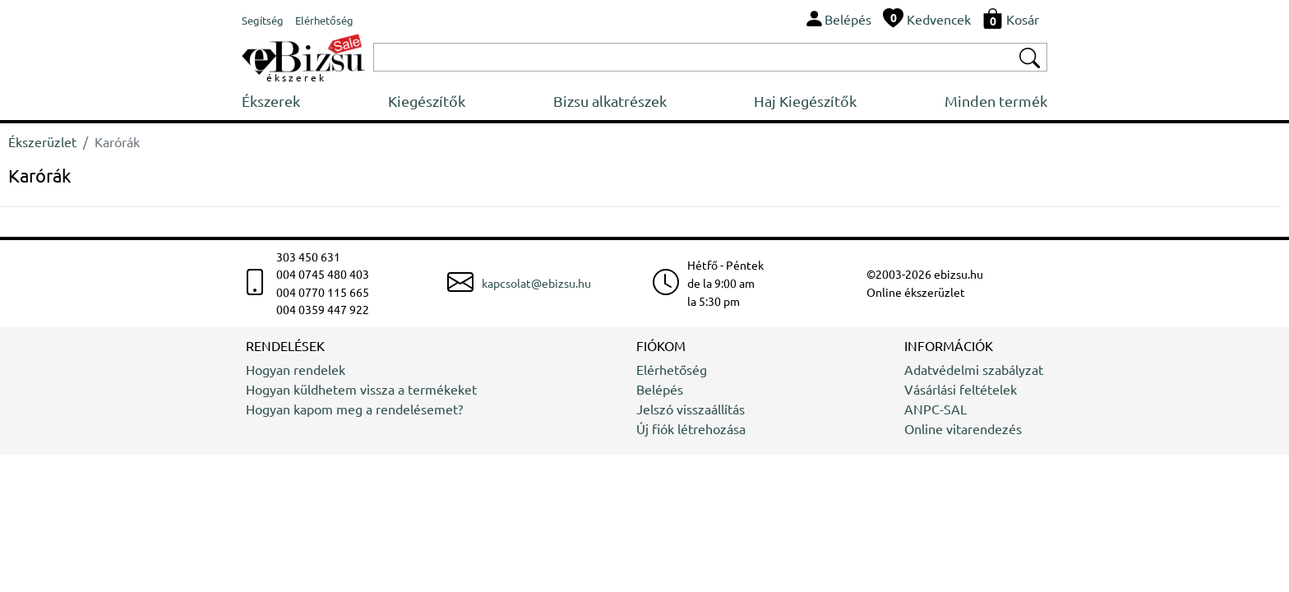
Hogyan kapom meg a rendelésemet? (354, 408)
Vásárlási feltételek (960, 389)
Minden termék (996, 100)
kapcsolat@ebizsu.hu (536, 282)
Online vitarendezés (963, 428)
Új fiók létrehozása (691, 428)
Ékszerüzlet (42, 141)
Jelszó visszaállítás (690, 408)
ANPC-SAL (935, 408)
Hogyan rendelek (295, 369)
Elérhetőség (671, 369)
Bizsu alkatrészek (610, 100)
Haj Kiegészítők (805, 100)
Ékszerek (271, 100)
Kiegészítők (426, 100)
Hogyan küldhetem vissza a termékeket (361, 389)
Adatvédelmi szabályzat (973, 369)
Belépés (659, 389)
